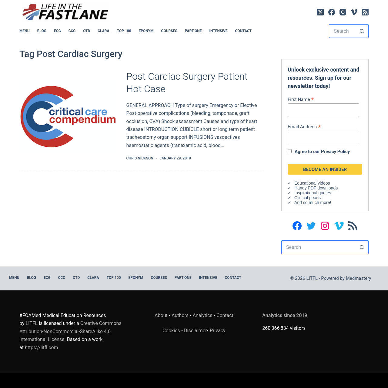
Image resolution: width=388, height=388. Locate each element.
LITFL (31, 323)
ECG (57, 31)
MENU (24, 31)
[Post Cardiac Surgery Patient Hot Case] (68, 115)
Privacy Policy (335, 151)
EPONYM (146, 31)
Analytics (202, 315)
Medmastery (358, 278)
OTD (86, 31)
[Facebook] (331, 12)
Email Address (304, 126)
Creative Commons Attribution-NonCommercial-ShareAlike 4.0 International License (70, 331)
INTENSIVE (218, 31)
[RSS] (365, 12)
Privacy (218, 330)
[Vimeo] (354, 12)
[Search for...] (342, 31)
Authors (180, 315)
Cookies (171, 330)
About (161, 315)
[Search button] (362, 31)
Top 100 (124, 31)
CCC (72, 31)
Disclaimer (195, 330)
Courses (169, 31)
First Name (301, 99)
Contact (243, 31)
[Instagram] (343, 12)
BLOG (41, 31)
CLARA (103, 31)
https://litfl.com (41, 347)
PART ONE (193, 31)
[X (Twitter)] (320, 12)
